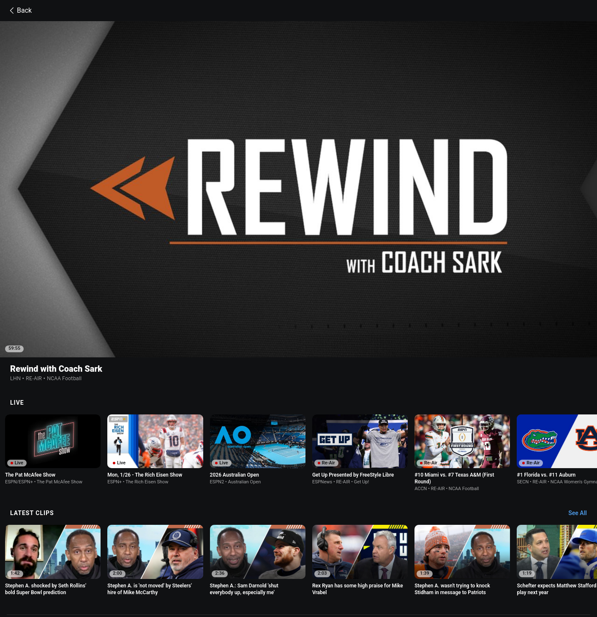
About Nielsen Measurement (431, 571)
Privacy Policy (160, 571)
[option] (53, 363)
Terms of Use (120, 571)
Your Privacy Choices (498, 571)
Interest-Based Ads (367, 571)
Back (19, 10)
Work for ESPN (212, 579)
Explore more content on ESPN (298, 542)
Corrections (251, 579)
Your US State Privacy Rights (219, 571)
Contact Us (118, 579)
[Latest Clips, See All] (581, 426)
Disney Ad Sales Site (163, 579)
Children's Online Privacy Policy (300, 571)
